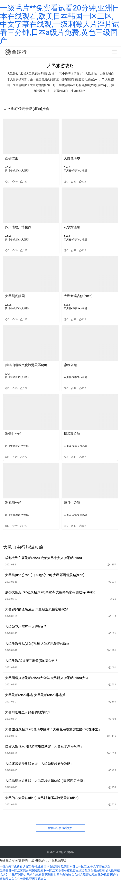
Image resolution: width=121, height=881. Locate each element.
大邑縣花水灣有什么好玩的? (25, 626)
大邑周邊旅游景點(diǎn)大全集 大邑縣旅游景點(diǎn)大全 (47, 678)
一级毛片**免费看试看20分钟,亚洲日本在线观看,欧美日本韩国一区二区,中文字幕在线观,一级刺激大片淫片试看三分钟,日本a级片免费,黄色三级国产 (60, 24)
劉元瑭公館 (13, 503)
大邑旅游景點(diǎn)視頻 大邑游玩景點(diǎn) (37, 644)
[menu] (114, 51)
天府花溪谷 (72, 158)
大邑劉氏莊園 (15, 296)
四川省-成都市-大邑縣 (17, 170)
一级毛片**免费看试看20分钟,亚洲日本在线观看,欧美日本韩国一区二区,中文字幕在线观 (55, 866)
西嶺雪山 (11, 158)
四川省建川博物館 (18, 227)
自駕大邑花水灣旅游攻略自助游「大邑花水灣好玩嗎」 (44, 746)
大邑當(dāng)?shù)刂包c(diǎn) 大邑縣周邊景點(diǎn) (44, 575)
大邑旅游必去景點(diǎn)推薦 (26, 108)
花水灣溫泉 (72, 227)
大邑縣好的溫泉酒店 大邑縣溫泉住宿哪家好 (36, 609)
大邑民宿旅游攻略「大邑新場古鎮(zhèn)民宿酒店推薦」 (45, 781)
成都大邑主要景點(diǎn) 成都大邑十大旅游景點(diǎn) (43, 558)
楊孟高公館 (72, 434)
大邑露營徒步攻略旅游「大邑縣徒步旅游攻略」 (39, 764)
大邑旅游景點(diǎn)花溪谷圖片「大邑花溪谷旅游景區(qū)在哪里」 (53, 729)
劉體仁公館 (13, 434)
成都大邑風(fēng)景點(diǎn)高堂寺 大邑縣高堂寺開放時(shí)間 (50, 592)
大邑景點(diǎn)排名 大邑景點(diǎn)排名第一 (37, 695)
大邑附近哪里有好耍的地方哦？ (28, 712)
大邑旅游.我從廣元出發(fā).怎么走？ (31, 661)
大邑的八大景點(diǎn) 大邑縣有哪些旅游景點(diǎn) (42, 798)
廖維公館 (70, 365)
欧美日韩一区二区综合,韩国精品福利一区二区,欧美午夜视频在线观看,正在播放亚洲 (52, 870)
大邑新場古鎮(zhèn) (78, 296)
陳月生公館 (72, 503)
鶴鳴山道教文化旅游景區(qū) (26, 365)
